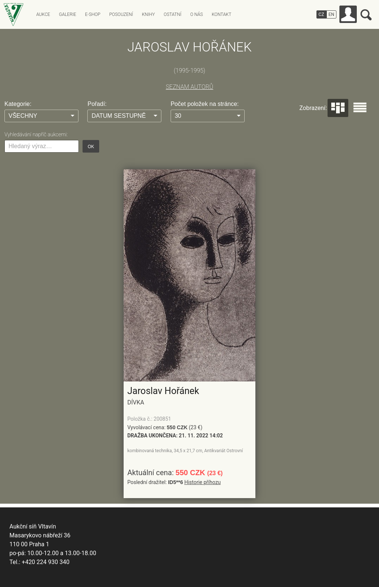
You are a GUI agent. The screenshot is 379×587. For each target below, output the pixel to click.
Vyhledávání (366, 14)
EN (331, 14)
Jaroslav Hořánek (163, 391)
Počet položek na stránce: (205, 104)
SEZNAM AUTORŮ (189, 86)
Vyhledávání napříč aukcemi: (36, 134)
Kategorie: (17, 104)
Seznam (359, 107)
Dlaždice (338, 108)
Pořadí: (97, 104)
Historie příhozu (202, 482)
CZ (321, 14)
